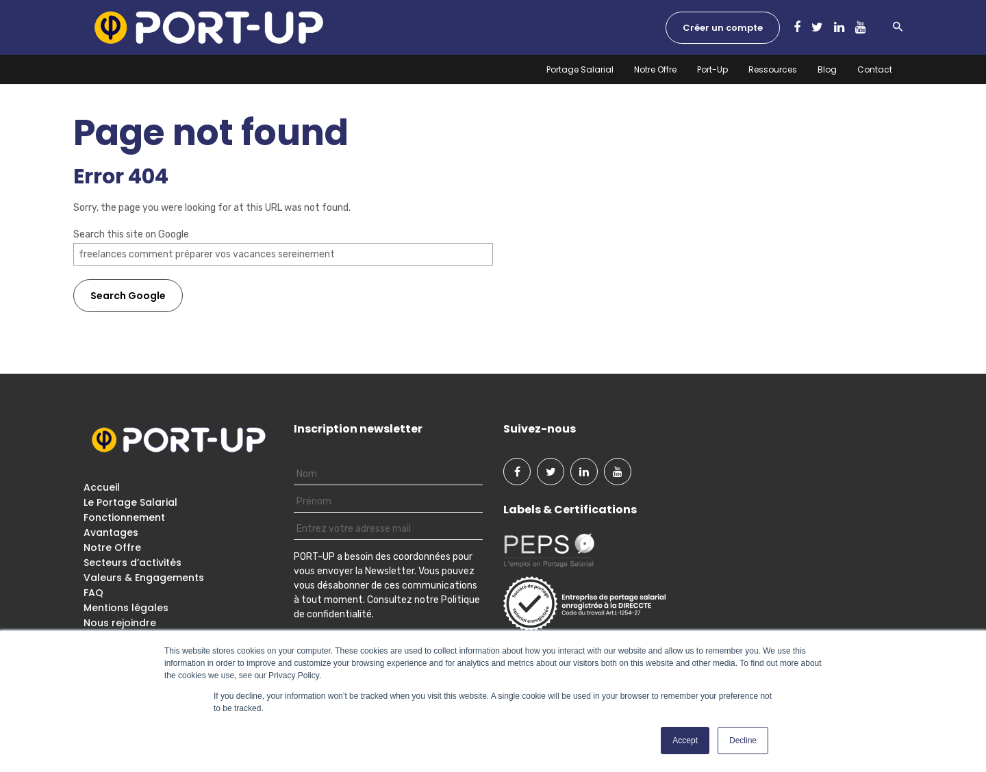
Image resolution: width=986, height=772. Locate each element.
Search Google (128, 296)
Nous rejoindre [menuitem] (120, 623)
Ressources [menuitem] (772, 69)
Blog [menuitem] (827, 69)
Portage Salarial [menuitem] (580, 69)
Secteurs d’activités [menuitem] (132, 562)
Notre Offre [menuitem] (655, 69)
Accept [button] (685, 740)
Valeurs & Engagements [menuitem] (144, 577)
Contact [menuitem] (874, 69)
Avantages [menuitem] (111, 532)
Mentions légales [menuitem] (126, 608)
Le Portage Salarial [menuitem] (130, 502)
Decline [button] (743, 740)
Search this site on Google (131, 234)
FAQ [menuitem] (93, 593)
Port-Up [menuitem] (712, 69)
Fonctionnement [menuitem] (124, 517)
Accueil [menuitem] (102, 487)
